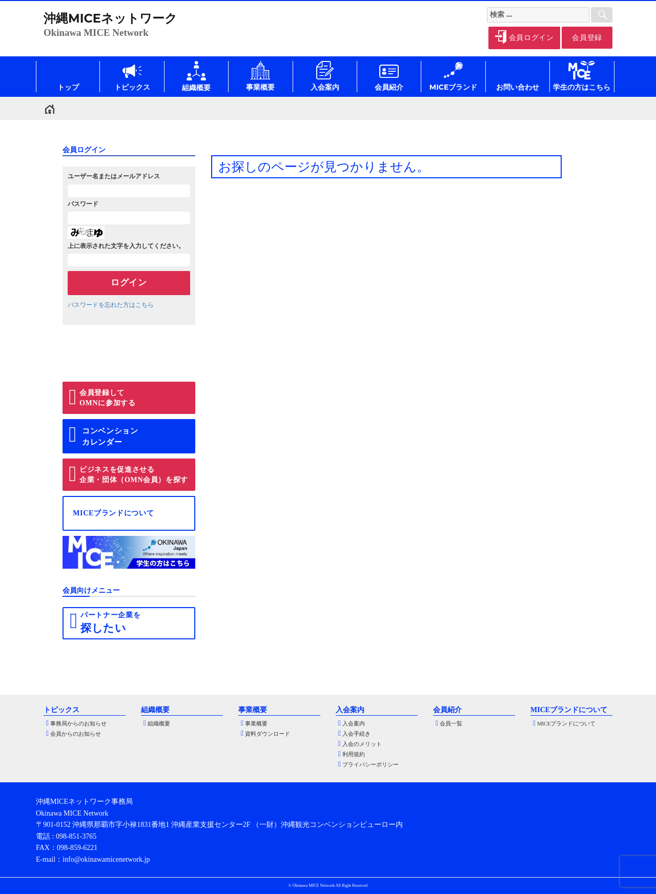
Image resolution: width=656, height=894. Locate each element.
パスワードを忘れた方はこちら (111, 304)
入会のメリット (362, 744)
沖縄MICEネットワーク (110, 18)
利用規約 (353, 754)
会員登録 (587, 37)
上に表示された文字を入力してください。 (126, 246)
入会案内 (353, 723)
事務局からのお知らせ (78, 723)
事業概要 (256, 723)
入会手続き (356, 734)
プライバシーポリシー (370, 764)
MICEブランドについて (566, 723)
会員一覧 (451, 723)
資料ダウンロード (267, 734)
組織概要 (159, 723)
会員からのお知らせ (75, 734)
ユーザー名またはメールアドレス (114, 176)
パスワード (83, 203)
